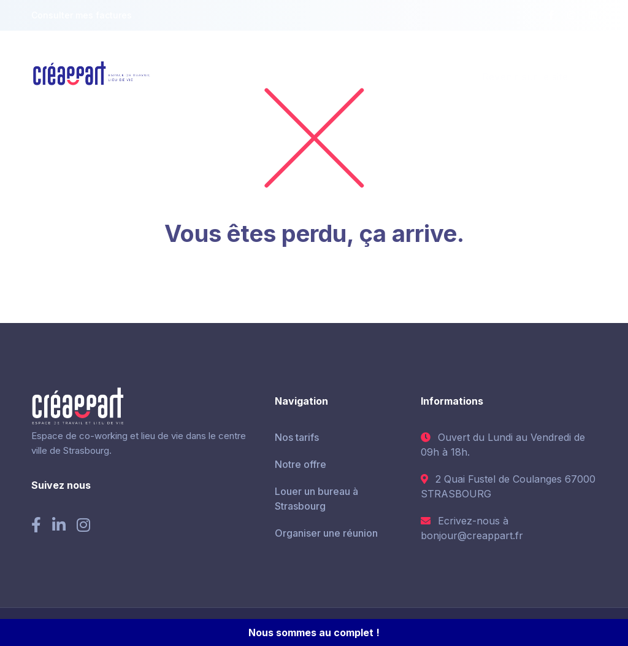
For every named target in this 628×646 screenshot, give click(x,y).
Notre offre (300, 464)
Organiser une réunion (326, 533)
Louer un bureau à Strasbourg (316, 498)
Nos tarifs (297, 437)
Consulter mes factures (81, 15)
